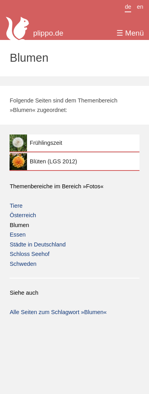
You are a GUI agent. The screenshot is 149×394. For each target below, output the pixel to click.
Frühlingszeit (74, 143)
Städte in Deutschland (38, 244)
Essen (17, 234)
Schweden (23, 264)
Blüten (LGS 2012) (74, 161)
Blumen (19, 225)
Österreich (23, 215)
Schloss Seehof (29, 254)
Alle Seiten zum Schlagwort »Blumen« (58, 312)
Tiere (16, 206)
